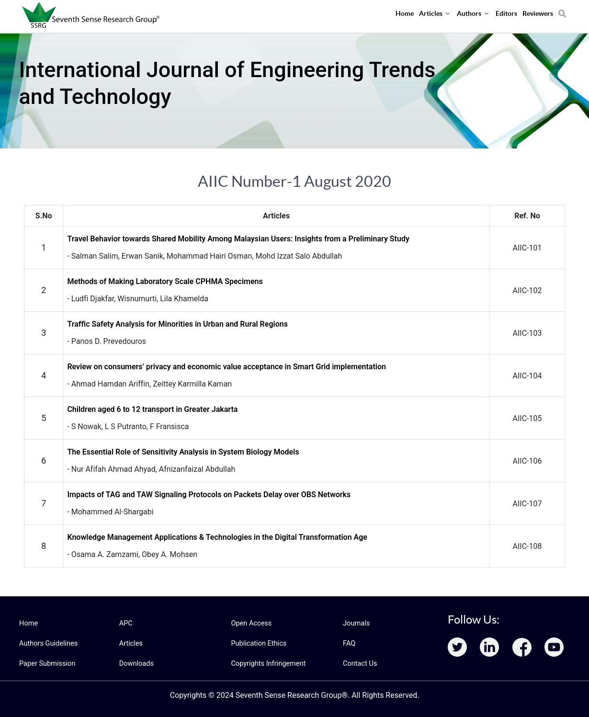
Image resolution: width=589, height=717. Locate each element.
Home (28, 623)
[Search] (562, 10)
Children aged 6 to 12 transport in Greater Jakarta (152, 409)
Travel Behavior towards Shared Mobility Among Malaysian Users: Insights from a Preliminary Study (238, 238)
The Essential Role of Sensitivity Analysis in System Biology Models (183, 451)
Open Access (250, 623)
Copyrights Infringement (267, 663)
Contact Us (359, 663)
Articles (130, 643)
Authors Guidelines (47, 643)
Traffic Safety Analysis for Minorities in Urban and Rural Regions (177, 324)
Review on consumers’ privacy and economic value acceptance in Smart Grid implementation (226, 366)
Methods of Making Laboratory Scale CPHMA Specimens (164, 281)
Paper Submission (46, 663)
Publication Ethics (257, 643)
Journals (356, 623)
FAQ (349, 643)
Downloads (136, 663)
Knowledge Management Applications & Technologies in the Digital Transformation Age (217, 537)
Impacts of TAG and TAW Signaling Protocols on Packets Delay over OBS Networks (209, 494)
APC (125, 623)
